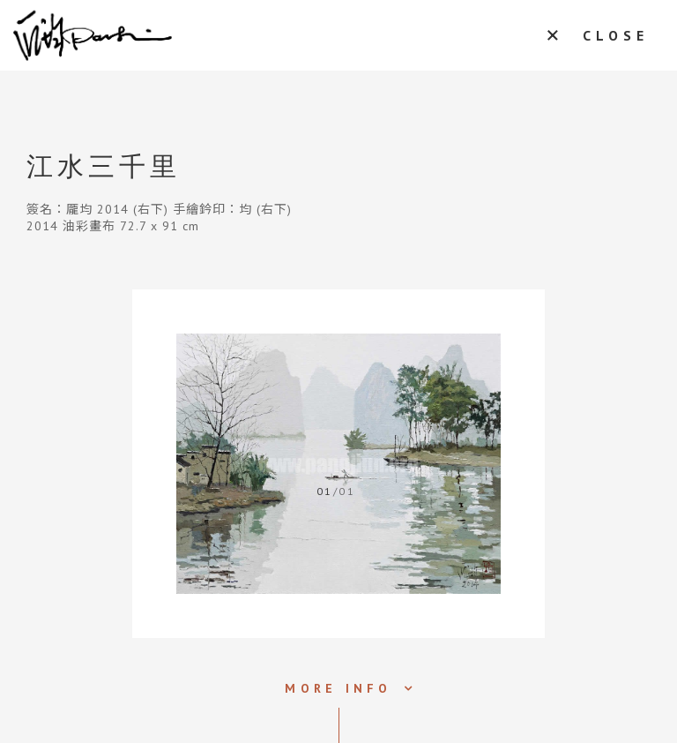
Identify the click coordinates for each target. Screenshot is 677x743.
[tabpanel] (338, 463)
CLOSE (616, 35)
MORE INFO (338, 688)
